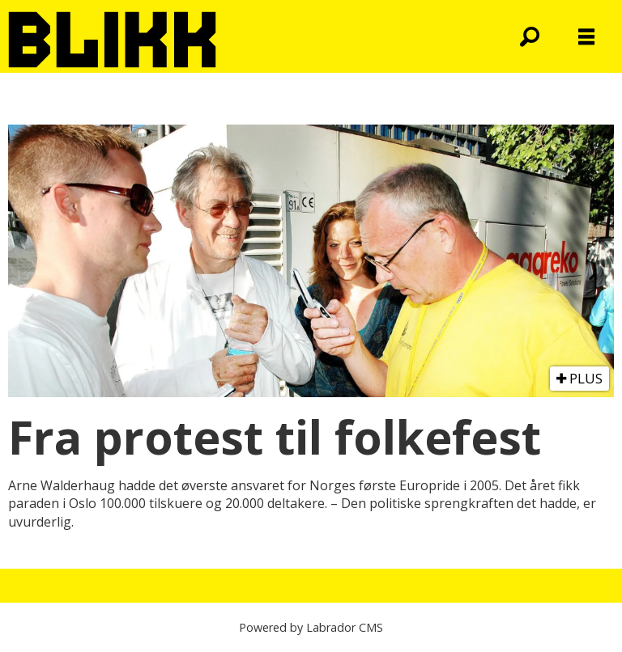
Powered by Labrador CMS (311, 627)
